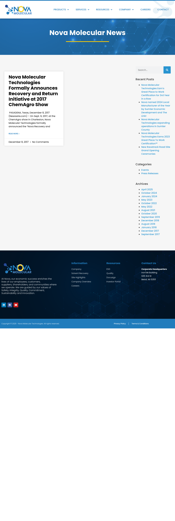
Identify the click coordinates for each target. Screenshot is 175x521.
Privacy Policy (120, 323)
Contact (163, 9)
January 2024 (149, 196)
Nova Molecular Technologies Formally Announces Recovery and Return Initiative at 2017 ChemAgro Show (33, 91)
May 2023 (146, 199)
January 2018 (149, 227)
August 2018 (148, 224)
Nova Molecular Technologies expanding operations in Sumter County (155, 124)
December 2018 (150, 220)
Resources (104, 9)
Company (126, 9)
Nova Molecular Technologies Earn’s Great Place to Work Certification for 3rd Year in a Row (155, 91)
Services (82, 9)
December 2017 (150, 230)
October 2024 (149, 193)
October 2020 (149, 213)
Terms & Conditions (140, 323)
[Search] (167, 70)
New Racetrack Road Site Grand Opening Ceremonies (155, 150)
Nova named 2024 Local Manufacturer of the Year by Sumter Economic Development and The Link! (155, 109)
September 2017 (150, 234)
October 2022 (149, 203)
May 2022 (146, 206)
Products (61, 9)
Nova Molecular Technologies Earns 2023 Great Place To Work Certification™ (155, 138)
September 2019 (150, 217)
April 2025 (147, 189)
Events (145, 170)
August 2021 (148, 210)
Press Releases (149, 173)
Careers (146, 9)
